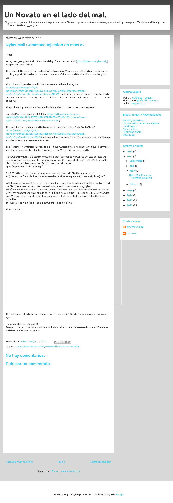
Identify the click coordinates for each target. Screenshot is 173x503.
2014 (130, 195)
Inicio (61, 461)
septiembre (136, 160)
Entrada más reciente (19, 461)
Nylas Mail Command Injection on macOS (141, 177)
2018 (130, 151)
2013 (130, 200)
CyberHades (130, 129)
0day (19, 346)
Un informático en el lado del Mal (141, 123)
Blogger (120, 494)
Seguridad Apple (132, 132)
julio (132, 165)
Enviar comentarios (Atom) (66, 471)
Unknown (132, 233)
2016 (130, 190)
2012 (130, 205)
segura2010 (138, 103)
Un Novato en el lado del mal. (55, 15)
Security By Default (134, 120)
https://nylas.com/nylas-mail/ (92, 61)
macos (69, 346)
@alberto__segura (142, 97)
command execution (33, 346)
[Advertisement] (145, 59)
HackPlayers (130, 126)
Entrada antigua (100, 461)
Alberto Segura (135, 227)
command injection (55, 346)
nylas (76, 346)
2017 (130, 156)
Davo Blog (128, 134)
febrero (134, 184)
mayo (133, 170)
